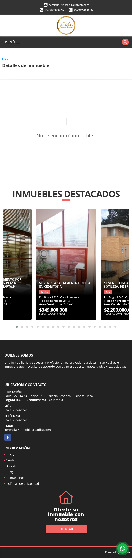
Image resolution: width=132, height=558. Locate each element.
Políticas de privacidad (22, 484)
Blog (9, 472)
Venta (10, 460)
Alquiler (12, 466)
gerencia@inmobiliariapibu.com (69, 5)
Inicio (5, 58)
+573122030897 (54, 10)
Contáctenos (15, 478)
